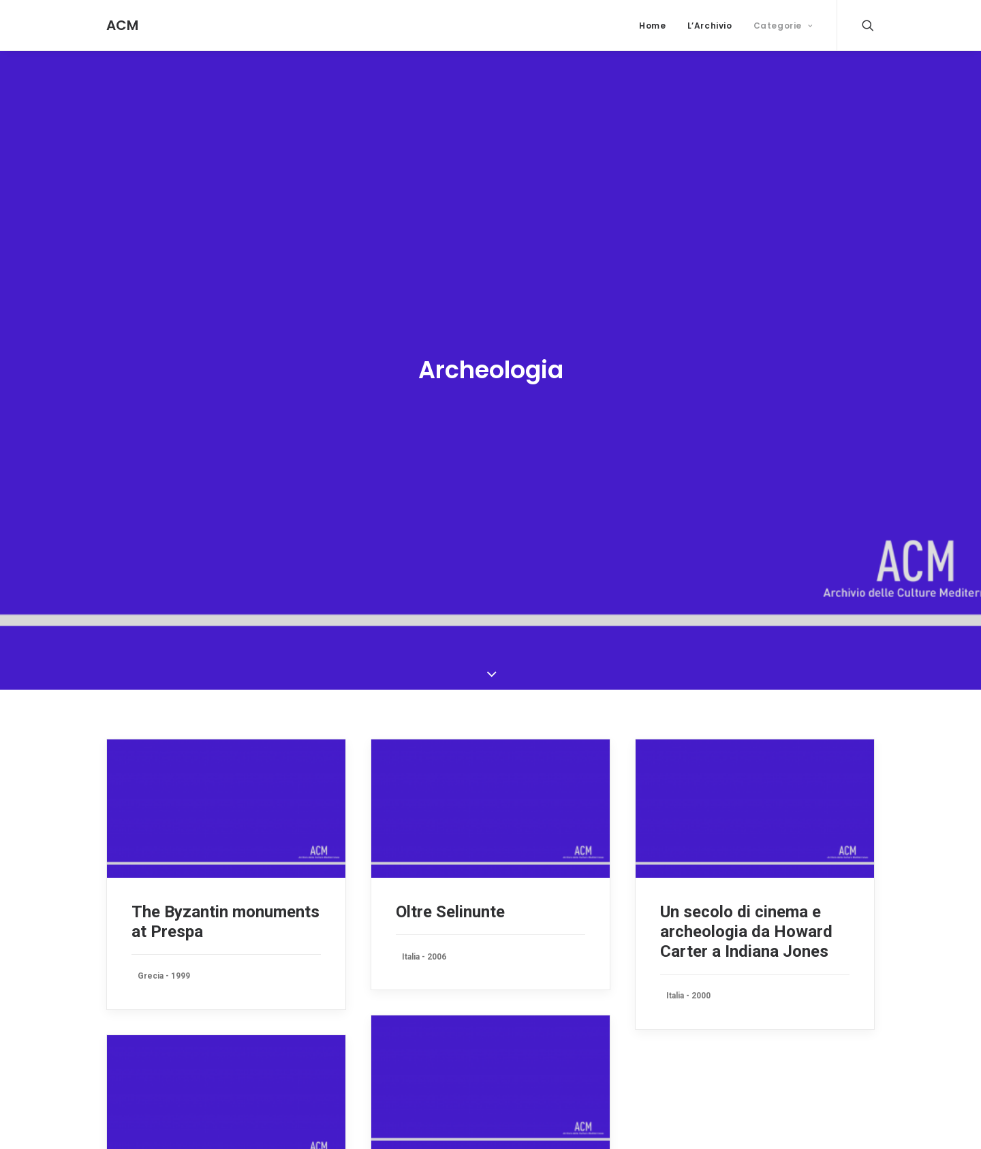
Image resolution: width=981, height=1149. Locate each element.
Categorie (783, 25)
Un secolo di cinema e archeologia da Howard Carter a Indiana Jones (746, 916)
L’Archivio (709, 25)
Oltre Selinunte (450, 896)
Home (652, 25)
